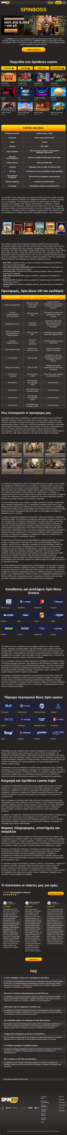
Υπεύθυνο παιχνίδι (44, 1110)
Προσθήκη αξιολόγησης (55, 893)
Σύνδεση (50, 2)
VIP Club (61, 1108)
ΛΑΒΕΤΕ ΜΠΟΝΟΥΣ (33, 49)
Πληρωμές (62, 1110)
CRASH (41, 68)
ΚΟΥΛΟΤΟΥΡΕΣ (58, 68)
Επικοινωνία (62, 1105)
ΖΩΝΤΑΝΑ (25, 68)
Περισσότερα (33, 959)
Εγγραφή (58, 2)
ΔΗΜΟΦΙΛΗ (9, 68)
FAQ (42, 1122)
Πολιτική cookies (43, 1114)
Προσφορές (62, 1102)
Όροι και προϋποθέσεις (45, 1101)
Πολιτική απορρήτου (44, 1106)
